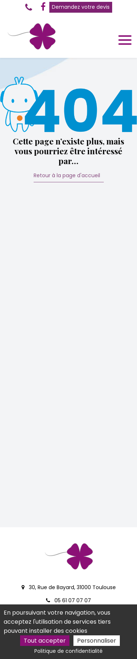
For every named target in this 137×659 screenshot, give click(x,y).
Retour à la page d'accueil (67, 176)
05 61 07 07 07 (68, 600)
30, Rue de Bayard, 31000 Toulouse (69, 587)
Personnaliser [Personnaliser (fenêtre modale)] (96, 640)
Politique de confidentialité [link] (68, 651)
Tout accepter (45, 640)
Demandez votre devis (81, 7)
